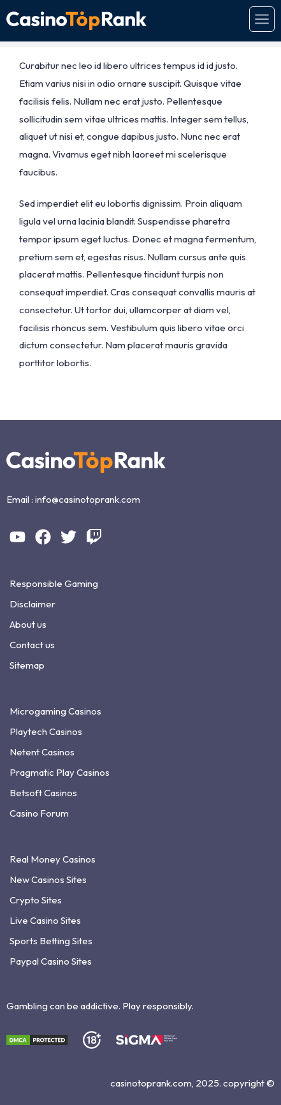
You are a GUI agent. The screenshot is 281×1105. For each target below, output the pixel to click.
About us (28, 624)
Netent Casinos (42, 752)
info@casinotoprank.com (87, 499)
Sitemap (27, 665)
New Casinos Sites (48, 879)
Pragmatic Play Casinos (60, 772)
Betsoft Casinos (43, 793)
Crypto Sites (36, 900)
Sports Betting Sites (51, 941)
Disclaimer (32, 604)
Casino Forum (39, 813)
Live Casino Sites (45, 920)
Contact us (32, 645)
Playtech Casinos (46, 731)
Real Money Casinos (53, 859)
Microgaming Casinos (55, 711)
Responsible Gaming (54, 583)
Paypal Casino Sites (51, 961)
